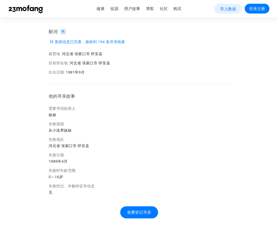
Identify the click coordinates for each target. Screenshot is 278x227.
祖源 (114, 8)
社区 (164, 8)
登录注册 (257, 8)
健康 (101, 8)
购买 (178, 8)
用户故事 (132, 8)
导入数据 (228, 8)
